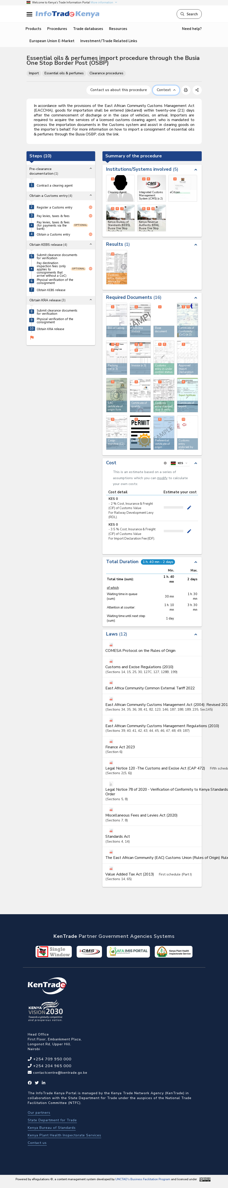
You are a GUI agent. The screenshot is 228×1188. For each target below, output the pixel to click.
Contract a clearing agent (55, 185)
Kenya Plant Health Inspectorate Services (64, 1135)
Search (189, 13)
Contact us (37, 1142)
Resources (118, 28)
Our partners (39, 1112)
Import (34, 73)
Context (166, 89)
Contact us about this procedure (118, 89)
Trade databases (88, 28)
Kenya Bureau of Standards (52, 1127)
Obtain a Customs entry (53, 234)
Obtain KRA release (50, 328)
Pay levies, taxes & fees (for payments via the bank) (53, 225)
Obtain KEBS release (51, 289)
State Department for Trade (52, 1120)
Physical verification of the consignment (55, 281)
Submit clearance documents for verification (57, 256)
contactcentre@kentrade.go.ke (59, 1072)
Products (33, 28)
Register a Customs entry (54, 207)
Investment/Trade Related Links (108, 40)
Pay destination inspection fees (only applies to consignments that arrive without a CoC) (51, 269)
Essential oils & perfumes (64, 73)
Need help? (192, 28)
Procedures (57, 28)
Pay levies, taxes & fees (53, 215)
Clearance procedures (106, 73)
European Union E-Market (51, 40)
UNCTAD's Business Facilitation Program (142, 1179)
